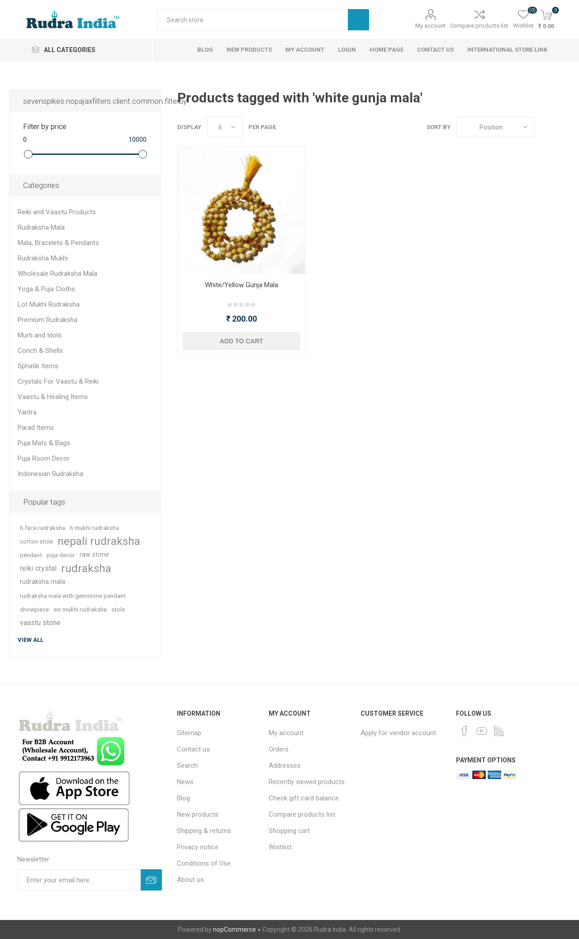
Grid (546, 127)
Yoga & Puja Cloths (46, 289)
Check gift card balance (304, 798)
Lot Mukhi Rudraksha (49, 304)
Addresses (285, 765)
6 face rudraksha (42, 527)
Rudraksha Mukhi (43, 258)
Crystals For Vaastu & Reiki (58, 381)
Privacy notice (197, 847)
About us (190, 880)
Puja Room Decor (44, 458)
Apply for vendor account (398, 733)
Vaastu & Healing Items (53, 397)
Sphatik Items (38, 366)
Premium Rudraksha (47, 320)
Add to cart (241, 341)
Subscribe (151, 880)
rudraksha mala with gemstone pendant (73, 595)
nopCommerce (234, 929)
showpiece (34, 609)
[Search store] (252, 19)
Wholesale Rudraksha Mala (57, 274)
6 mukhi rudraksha (94, 527)
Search (358, 19)
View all (30, 639)
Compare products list (479, 25)
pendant (31, 555)
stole (118, 609)
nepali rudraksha (98, 541)
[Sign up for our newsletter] (79, 880)
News (185, 782)
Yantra (27, 412)
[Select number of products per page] (224, 127)
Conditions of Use (204, 863)
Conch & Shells (40, 351)
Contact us (193, 749)
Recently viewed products (307, 782)
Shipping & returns (204, 831)
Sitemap (189, 733)
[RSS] (499, 731)
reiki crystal (38, 568)
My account (430, 25)
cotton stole (36, 541)
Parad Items (36, 428)
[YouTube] (482, 731)
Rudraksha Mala (41, 227)
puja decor (61, 555)
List (563, 127)
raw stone (94, 555)
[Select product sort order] (495, 127)
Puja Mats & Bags (44, 443)
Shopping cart (289, 831)
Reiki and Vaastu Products (57, 212)
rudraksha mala (42, 582)
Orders (279, 749)
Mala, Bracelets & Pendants (58, 243)
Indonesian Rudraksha (50, 474)
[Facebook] (464, 731)
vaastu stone (40, 622)
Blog (183, 798)
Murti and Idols (40, 335)
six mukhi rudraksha (80, 609)
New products (197, 814)
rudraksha (86, 568)
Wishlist (280, 847)
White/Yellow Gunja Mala (241, 285)
